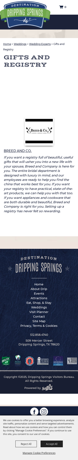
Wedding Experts (40, 44)
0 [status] (65, 7)
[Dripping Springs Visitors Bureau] (25, 15)
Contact (39, 316)
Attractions (39, 298)
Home (7, 44)
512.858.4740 (39, 335)
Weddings (20, 44)
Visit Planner (38, 312)
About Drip (39, 289)
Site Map (39, 321)
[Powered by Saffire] (48, 388)
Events (39, 293)
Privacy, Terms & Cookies (38, 325)
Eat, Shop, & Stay (38, 302)
